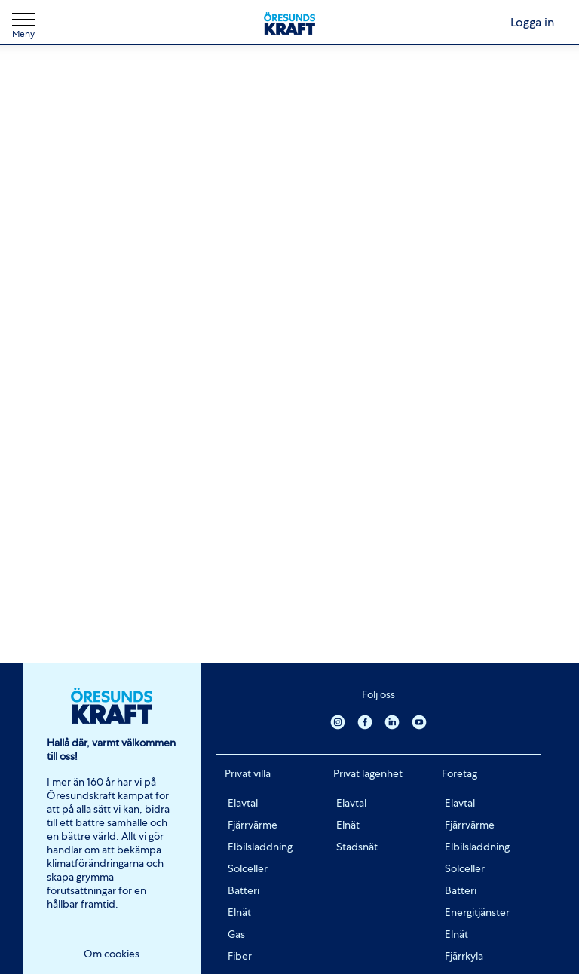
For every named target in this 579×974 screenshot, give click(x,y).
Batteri (243, 890)
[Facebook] (364, 721)
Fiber (240, 956)
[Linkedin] (392, 721)
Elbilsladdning (260, 846)
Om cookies (111, 953)
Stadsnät (357, 846)
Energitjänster (477, 912)
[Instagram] (337, 721)
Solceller (248, 868)
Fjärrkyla (464, 956)
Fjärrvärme (252, 825)
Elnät (239, 912)
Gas (236, 934)
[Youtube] (419, 721)
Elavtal (243, 803)
